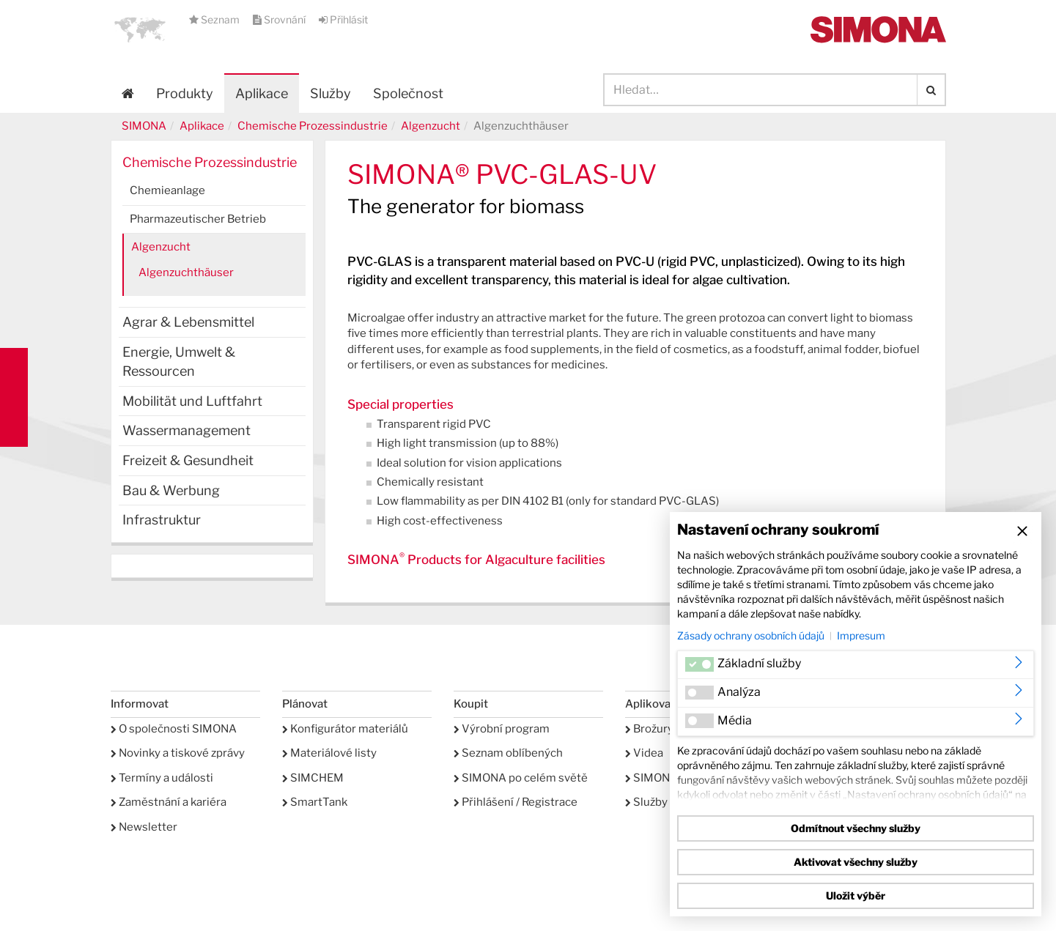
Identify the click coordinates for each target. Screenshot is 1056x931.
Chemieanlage (167, 190)
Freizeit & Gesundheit (188, 460)
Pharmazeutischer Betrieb (198, 219)
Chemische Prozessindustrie (312, 126)
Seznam (215, 19)
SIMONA (144, 126)
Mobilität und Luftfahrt (192, 401)
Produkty (184, 93)
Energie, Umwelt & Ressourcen (178, 361)
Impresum (861, 635)
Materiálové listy (329, 753)
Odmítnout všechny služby (855, 828)
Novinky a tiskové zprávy (178, 753)
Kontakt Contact (14, 397)
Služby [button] (330, 93)
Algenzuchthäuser (186, 272)
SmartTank (314, 802)
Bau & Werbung (171, 490)
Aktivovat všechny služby (855, 862)
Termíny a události (162, 778)
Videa (644, 753)
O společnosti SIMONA (174, 728)
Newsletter (144, 827)
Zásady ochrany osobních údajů (750, 635)
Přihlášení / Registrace (515, 802)
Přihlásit (343, 19)
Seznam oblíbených (508, 753)
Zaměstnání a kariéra (168, 802)
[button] (140, 29)
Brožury (649, 728)
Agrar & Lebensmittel (188, 322)
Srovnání (280, 19)
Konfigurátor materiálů (345, 728)
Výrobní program (502, 728)
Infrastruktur (161, 519)
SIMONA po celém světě (521, 778)
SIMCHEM (313, 778)
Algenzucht (430, 126)
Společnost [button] (408, 93)
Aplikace (261, 93)
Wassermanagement (186, 430)
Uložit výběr (855, 895)
